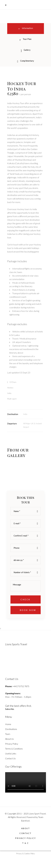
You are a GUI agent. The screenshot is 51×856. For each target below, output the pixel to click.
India (25, 414)
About (25, 828)
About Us (9, 739)
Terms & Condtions (14, 748)
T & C (25, 843)
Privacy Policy (11, 743)
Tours (7, 734)
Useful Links (10, 753)
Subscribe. (9, 709)
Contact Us (10, 758)
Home (8, 724)
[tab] (25, 39)
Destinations (11, 729)
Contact (25, 833)
